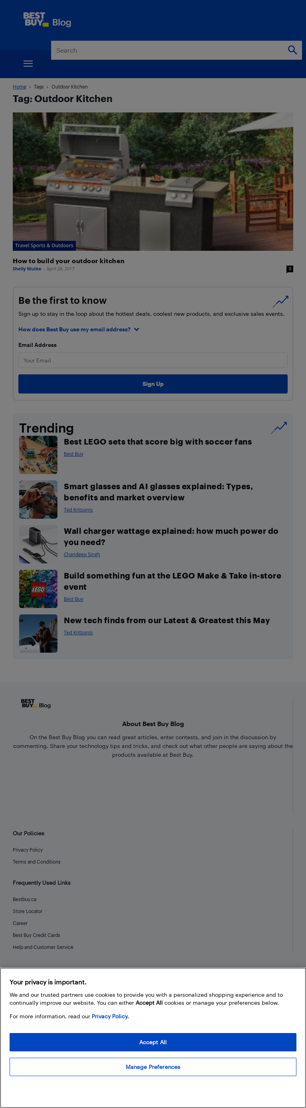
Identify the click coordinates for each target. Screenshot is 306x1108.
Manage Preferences (153, 1066)
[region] (153, 1038)
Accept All (153, 1042)
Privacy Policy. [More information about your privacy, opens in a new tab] (110, 1016)
